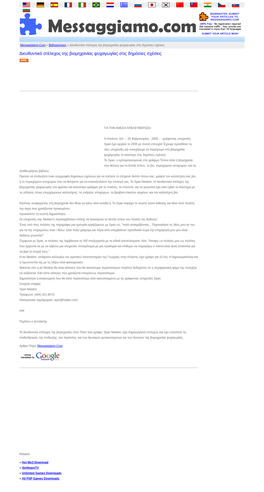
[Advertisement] (109, 78)
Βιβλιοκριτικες (58, 45)
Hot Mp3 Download (35, 462)
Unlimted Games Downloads (42, 473)
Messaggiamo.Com (33, 45)
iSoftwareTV (30, 468)
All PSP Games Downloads (40, 478)
